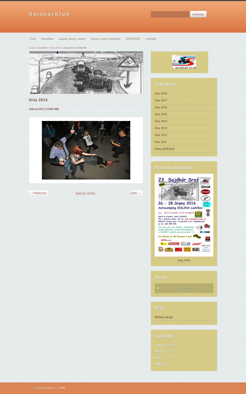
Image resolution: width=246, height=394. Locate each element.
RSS (62, 387)
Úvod (31, 47)
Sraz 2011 (161, 141)
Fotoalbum (42, 47)
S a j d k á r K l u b (49, 14)
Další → (135, 193)
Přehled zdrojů (164, 317)
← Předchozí (38, 193)
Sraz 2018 (161, 93)
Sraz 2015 (161, 114)
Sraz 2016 (161, 107)
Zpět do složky (85, 193)
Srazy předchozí (165, 148)
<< (159, 289)
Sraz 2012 (161, 135)
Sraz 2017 (161, 100)
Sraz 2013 (55, 47)
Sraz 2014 (161, 121)
